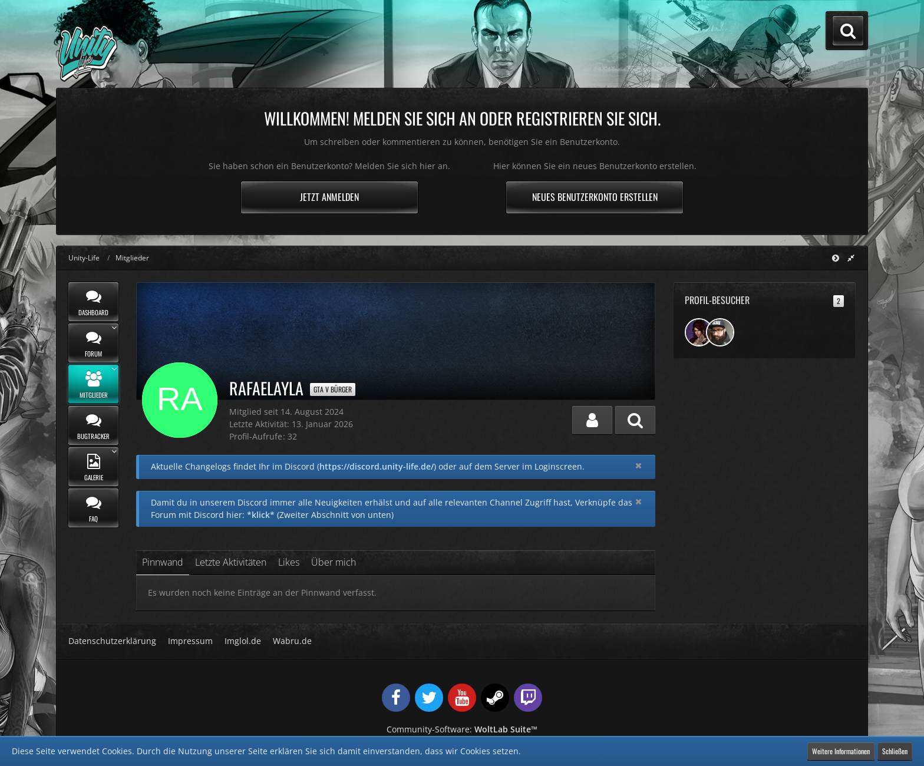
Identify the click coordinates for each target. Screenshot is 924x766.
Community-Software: (462, 729)
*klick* (261, 514)
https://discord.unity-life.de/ (376, 466)
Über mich (333, 562)
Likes (288, 562)
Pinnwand (162, 562)
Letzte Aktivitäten (230, 562)
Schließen (895, 751)
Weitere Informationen (841, 751)
